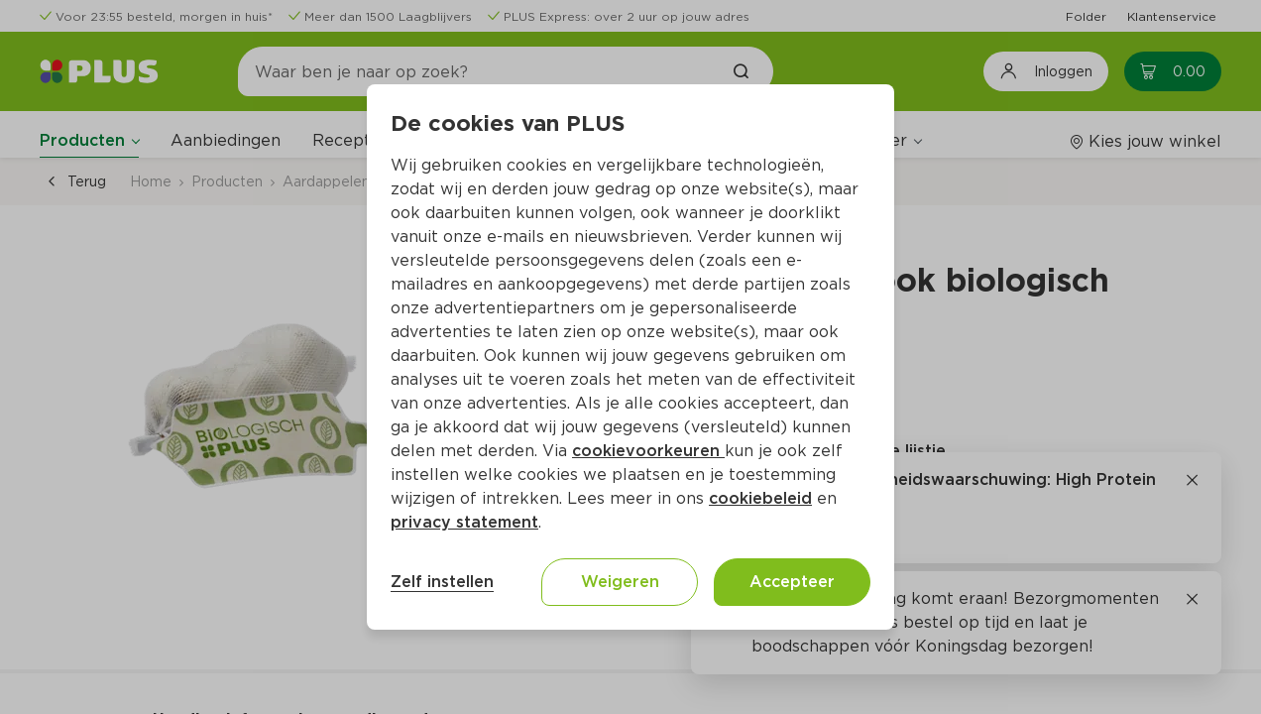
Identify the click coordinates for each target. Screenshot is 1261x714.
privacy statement (464, 522)
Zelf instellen (442, 581)
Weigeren (620, 581)
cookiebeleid (760, 498)
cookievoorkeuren (648, 450)
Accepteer (792, 581)
